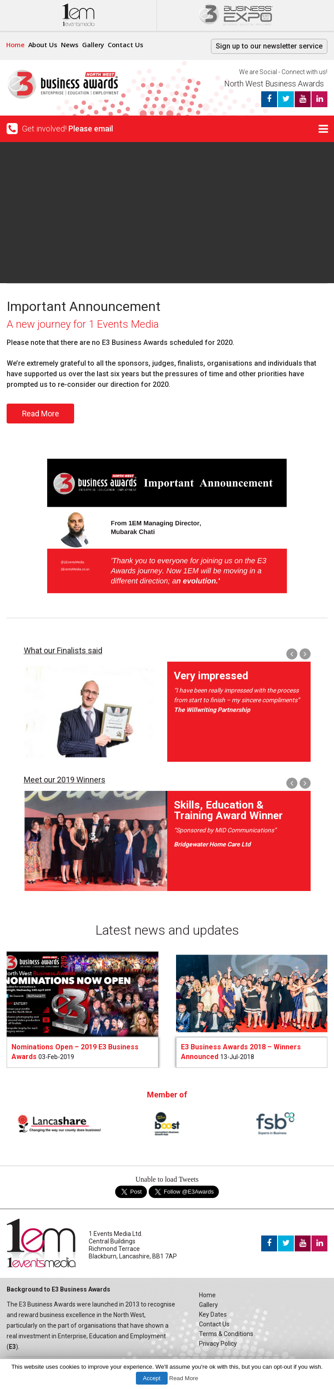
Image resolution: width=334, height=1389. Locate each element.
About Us (44, 44)
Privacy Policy (218, 1343)
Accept (152, 1378)
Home (16, 44)
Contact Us (128, 44)
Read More (40, 413)
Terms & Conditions (226, 1333)
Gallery (95, 44)
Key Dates (213, 1314)
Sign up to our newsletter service (269, 46)
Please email (90, 128)
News (71, 44)
